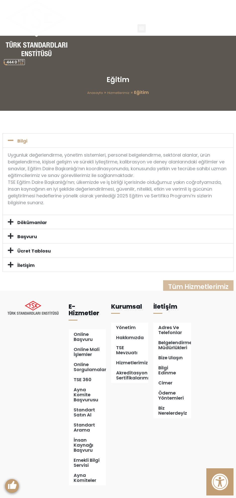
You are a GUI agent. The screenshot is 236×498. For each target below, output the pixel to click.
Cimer (165, 383)
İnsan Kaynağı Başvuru (83, 445)
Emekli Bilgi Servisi (87, 462)
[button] (141, 28)
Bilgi (22, 157)
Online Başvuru (83, 336)
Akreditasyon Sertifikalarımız (132, 375)
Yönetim (126, 327)
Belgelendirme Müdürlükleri (174, 345)
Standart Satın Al (84, 412)
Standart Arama (84, 427)
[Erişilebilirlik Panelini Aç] (219, 481)
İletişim (26, 282)
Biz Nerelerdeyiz (172, 410)
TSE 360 (82, 379)
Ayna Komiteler (85, 477)
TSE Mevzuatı (126, 350)
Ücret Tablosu (34, 267)
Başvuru (27, 253)
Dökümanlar (32, 239)
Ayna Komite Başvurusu (86, 394)
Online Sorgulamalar (90, 367)
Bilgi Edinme (167, 370)
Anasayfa (95, 92)
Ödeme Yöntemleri (171, 395)
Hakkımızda (130, 337)
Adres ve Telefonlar (170, 330)
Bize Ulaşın (170, 357)
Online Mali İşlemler (87, 352)
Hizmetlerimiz (118, 92)
